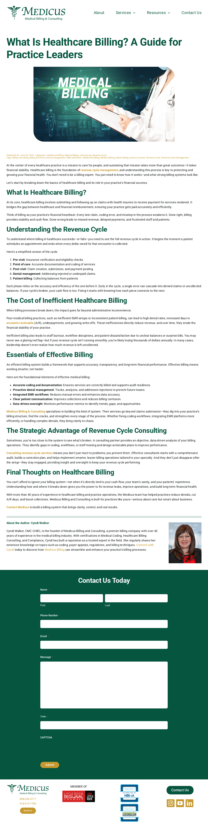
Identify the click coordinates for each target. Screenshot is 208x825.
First (42, 605)
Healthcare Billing (55, 155)
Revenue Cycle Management (175, 157)
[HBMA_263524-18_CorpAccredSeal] (129, 785)
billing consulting (20, 157)
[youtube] (180, 803)
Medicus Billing (55, 549)
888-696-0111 (28, 799)
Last (107, 605)
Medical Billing (72, 155)
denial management (55, 157)
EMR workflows (74, 157)
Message (46, 657)
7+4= (44, 716)
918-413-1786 (28, 803)
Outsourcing (85, 155)
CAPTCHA (46, 737)
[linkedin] (189, 803)
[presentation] (65, 748)
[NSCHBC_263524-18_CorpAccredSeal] (129, 805)
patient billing (122, 157)
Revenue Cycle (99, 155)
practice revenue (137, 157)
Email (44, 636)
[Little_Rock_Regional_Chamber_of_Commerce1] (78, 792)
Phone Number (50, 615)
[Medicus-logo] (36, 6)
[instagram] (171, 803)
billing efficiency (37, 157)
